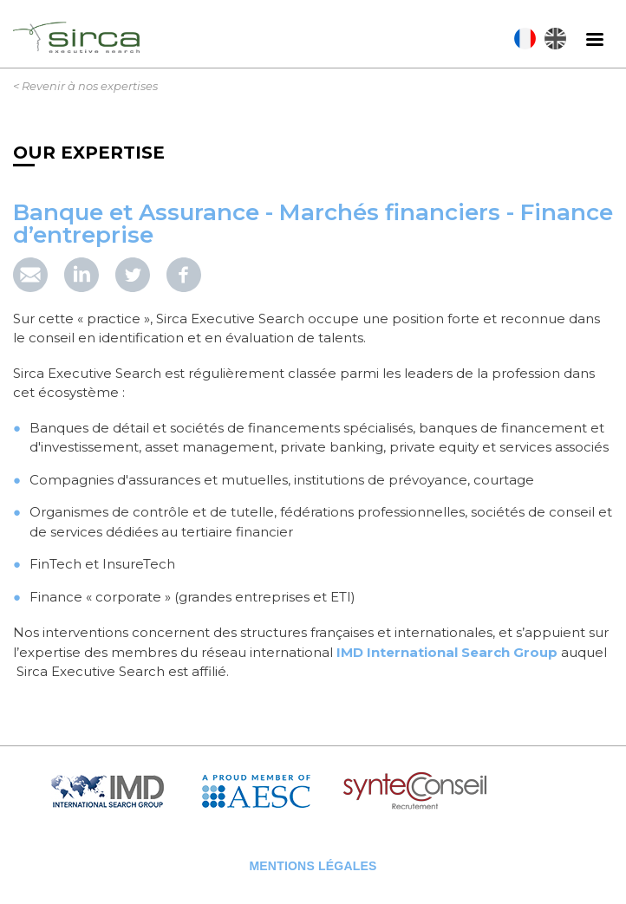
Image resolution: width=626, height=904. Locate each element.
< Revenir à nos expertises (85, 86)
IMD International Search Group (447, 652)
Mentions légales (312, 866)
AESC (268, 791)
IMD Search (121, 791)
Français (525, 38)
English (555, 38)
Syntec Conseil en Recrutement (459, 791)
